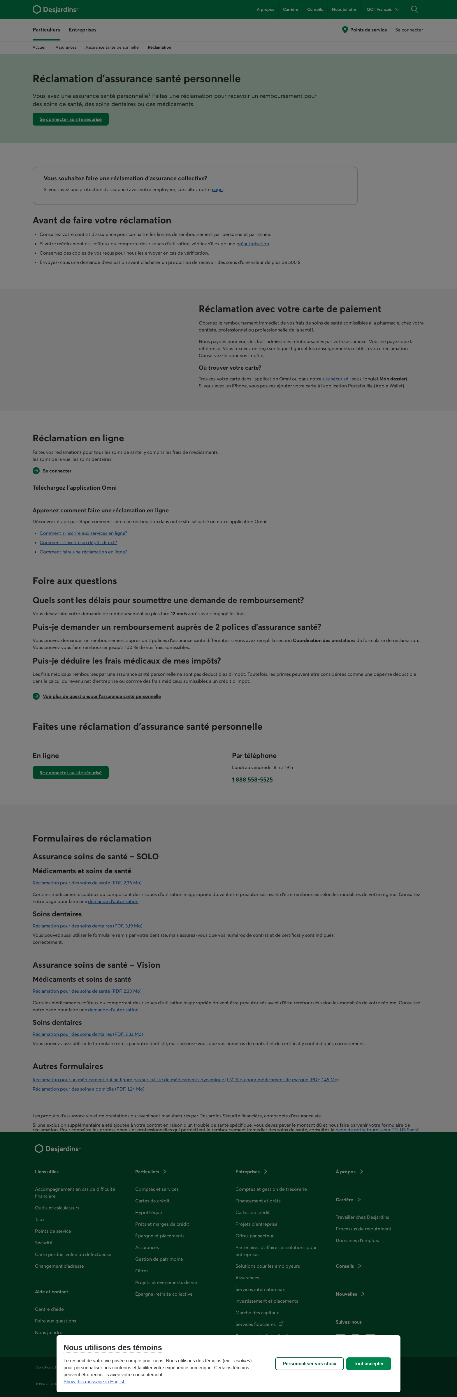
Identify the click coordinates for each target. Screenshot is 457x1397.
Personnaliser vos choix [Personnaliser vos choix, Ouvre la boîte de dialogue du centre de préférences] (309, 1363)
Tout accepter (369, 1363)
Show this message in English (95, 1381)
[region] (228, 1363)
